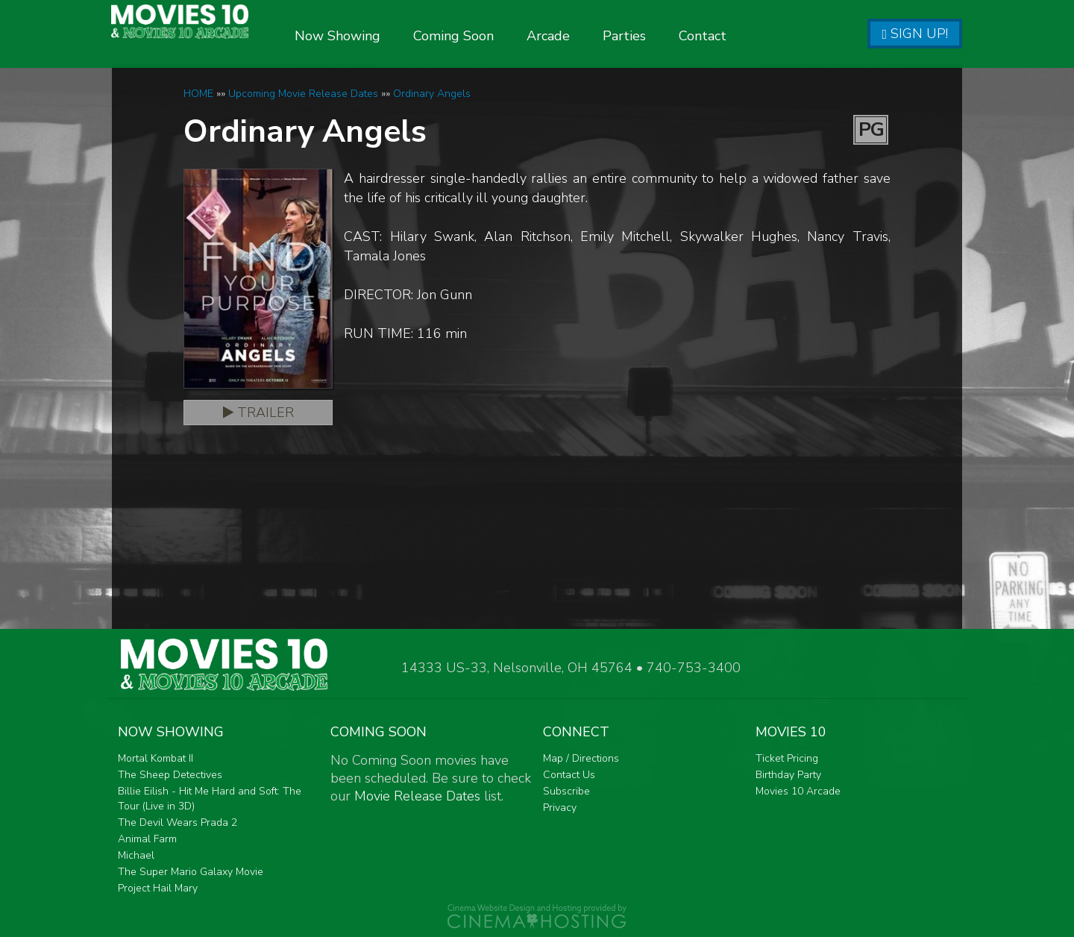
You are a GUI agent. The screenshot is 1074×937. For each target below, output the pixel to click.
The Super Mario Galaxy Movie (190, 872)
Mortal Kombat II (155, 758)
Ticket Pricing (787, 758)
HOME (198, 94)
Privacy (560, 807)
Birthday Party (788, 775)
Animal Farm (147, 839)
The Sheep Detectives (170, 775)
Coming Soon (495, 36)
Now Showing (379, 36)
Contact (744, 36)
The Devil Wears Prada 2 (177, 822)
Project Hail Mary (158, 888)
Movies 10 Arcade (798, 791)
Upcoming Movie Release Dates (303, 94)
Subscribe (566, 791)
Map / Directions (581, 758)
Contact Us (569, 775)
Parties (666, 36)
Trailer (258, 413)
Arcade (590, 36)
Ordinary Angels (432, 94)
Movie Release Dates (417, 796)
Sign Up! (915, 34)
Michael (136, 855)
